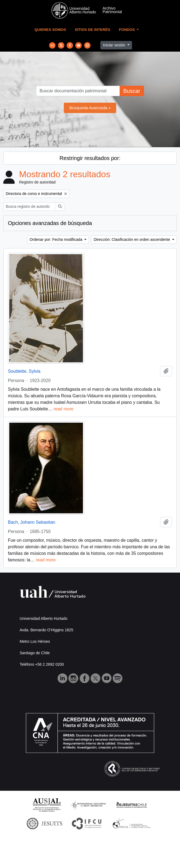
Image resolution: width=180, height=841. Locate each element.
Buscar (131, 91)
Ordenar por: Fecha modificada (56, 239)
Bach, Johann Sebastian (31, 522)
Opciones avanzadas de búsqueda (50, 223)
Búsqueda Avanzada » (90, 107)
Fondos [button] (127, 30)
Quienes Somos (50, 30)
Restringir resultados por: (89, 158)
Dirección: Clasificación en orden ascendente (132, 239)
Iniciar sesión (114, 45)
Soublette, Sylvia (24, 371)
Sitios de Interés (92, 30)
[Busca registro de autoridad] (29, 206)
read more (63, 409)
